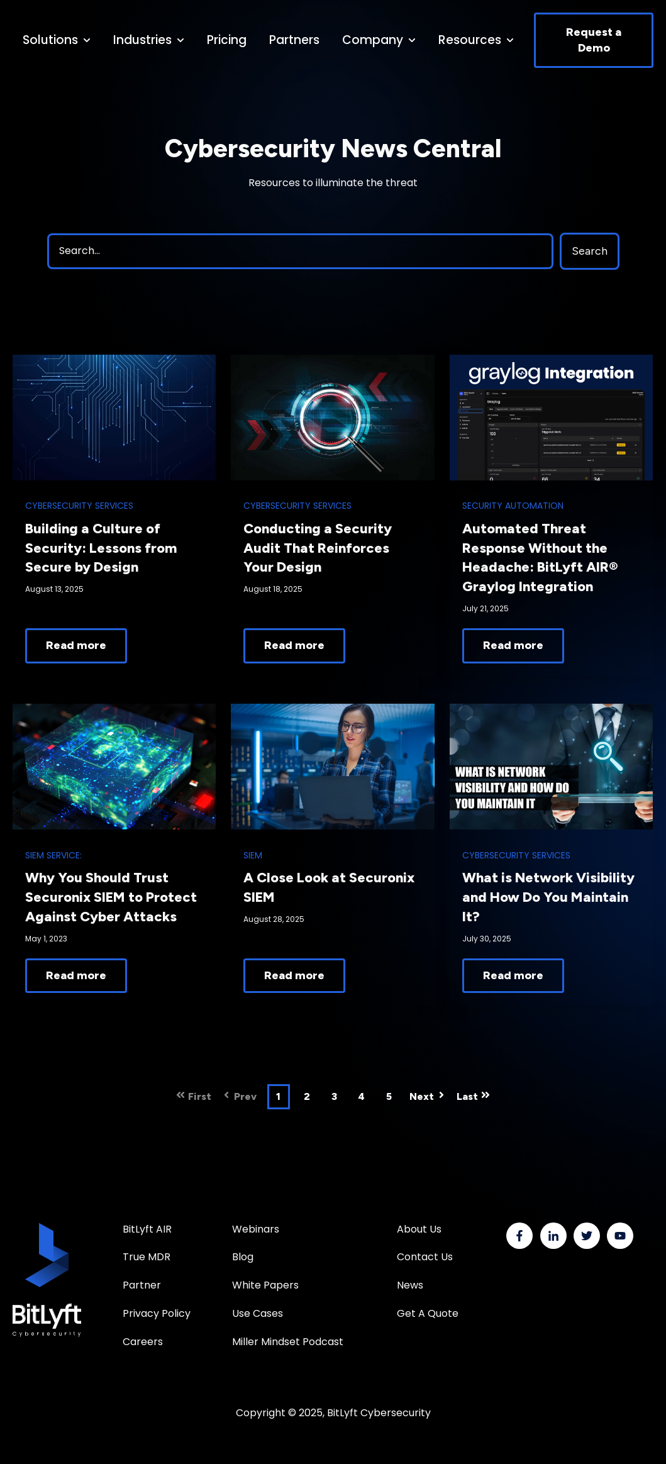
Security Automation (512, 505)
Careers (143, 1341)
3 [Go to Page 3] (334, 1096)
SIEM (252, 855)
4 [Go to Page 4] (361, 1096)
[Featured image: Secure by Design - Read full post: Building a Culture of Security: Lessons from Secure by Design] (114, 417)
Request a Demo (593, 40)
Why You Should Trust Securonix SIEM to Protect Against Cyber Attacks (111, 897)
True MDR (146, 1257)
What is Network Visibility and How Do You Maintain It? (548, 897)
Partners (294, 40)
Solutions (50, 40)
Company (372, 40)
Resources (469, 40)
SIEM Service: (53, 855)
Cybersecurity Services (79, 505)
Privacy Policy (157, 1313)
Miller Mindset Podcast (287, 1341)
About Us (419, 1229)
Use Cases (257, 1313)
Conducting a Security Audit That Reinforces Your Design (317, 548)
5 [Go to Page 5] (389, 1096)
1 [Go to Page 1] (278, 1096)
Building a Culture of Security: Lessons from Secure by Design (101, 548)
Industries (142, 40)
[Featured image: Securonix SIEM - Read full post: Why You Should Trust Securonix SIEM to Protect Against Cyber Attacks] (114, 766)
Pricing (227, 40)
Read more (76, 645)
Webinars (255, 1229)
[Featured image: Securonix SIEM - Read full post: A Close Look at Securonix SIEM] (332, 766)
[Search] (300, 251)
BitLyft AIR (147, 1229)
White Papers (266, 1285)
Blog (242, 1257)
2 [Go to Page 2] (307, 1096)
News (410, 1285)
